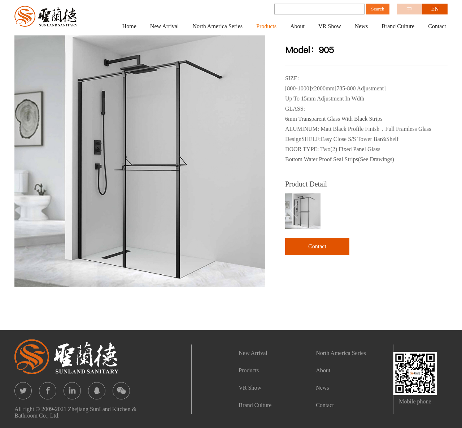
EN (435, 9)
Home (129, 26)
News (361, 26)
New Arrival (164, 26)
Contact (437, 26)
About (297, 26)
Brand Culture (398, 26)
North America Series (217, 26)
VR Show (329, 26)
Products (266, 26)
